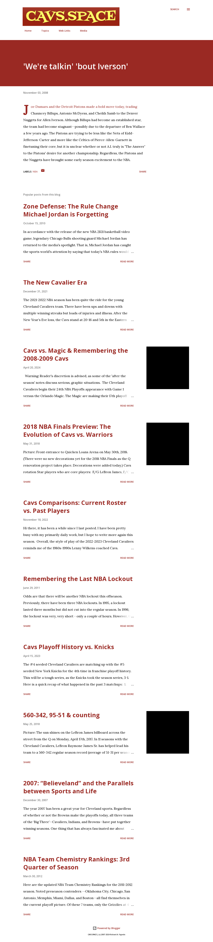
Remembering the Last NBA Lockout (78, 579)
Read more (127, 261)
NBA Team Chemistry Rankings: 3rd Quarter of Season (76, 863)
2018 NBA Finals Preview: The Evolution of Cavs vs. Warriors (68, 430)
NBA (35, 171)
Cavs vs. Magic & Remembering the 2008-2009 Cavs (75, 354)
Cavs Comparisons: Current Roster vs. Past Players (74, 507)
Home (26, 30)
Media (81, 30)
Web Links (62, 30)
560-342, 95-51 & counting (61, 715)
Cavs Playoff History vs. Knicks (68, 647)
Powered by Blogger (106, 928)
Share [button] (142, 171)
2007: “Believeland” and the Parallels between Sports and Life (78, 787)
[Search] (174, 9)
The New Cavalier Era (55, 282)
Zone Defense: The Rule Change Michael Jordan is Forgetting (70, 210)
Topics (43, 30)
